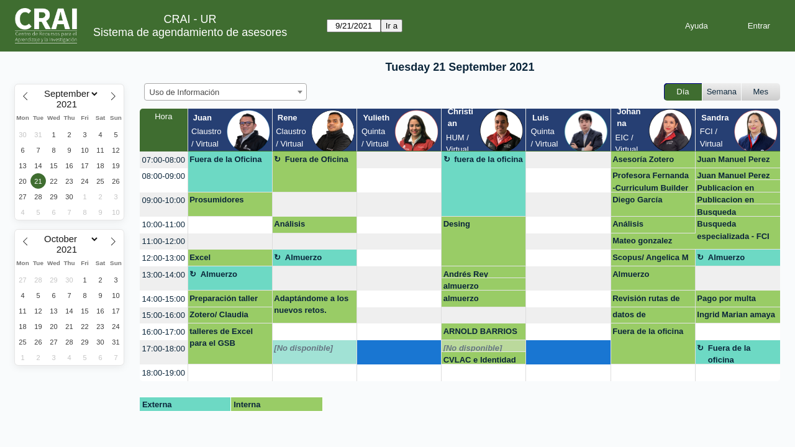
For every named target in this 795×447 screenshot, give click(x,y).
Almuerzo (303, 257)
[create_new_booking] (399, 159)
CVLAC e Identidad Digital (479, 359)
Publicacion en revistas (725, 187)
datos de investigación (638, 316)
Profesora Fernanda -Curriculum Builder (650, 181)
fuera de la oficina (488, 159)
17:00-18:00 (163, 348)
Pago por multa (726, 298)
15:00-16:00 (163, 315)
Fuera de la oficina (647, 331)
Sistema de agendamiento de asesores (190, 32)
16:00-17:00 (163, 331)
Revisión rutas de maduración (645, 300)
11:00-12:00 (163, 241)
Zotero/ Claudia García (218, 316)
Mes (761, 91)
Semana (722, 91)
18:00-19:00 (163, 372)
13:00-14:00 (163, 274)
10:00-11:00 (163, 224)
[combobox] (225, 92)
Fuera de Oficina (316, 159)
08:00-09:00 (163, 176)
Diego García (637, 199)
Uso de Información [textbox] (185, 92)
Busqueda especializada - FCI (733, 212)
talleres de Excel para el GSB (221, 337)
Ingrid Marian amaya (736, 314)
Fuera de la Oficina (225, 159)
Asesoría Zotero (643, 159)
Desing (456, 223)
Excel (200, 257)
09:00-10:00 (163, 200)
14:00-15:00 (163, 299)
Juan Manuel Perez (733, 159)
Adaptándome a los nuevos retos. (311, 304)
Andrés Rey (465, 274)
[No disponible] (303, 348)
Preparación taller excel (223, 300)
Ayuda (696, 25)
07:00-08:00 (163, 160)
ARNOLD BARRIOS (480, 331)
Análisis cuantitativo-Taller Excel (308, 226)
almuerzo (461, 286)
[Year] (69, 104)
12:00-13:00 (163, 258)
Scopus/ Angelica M (650, 257)
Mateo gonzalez (642, 240)
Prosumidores (216, 199)
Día (682, 91)
